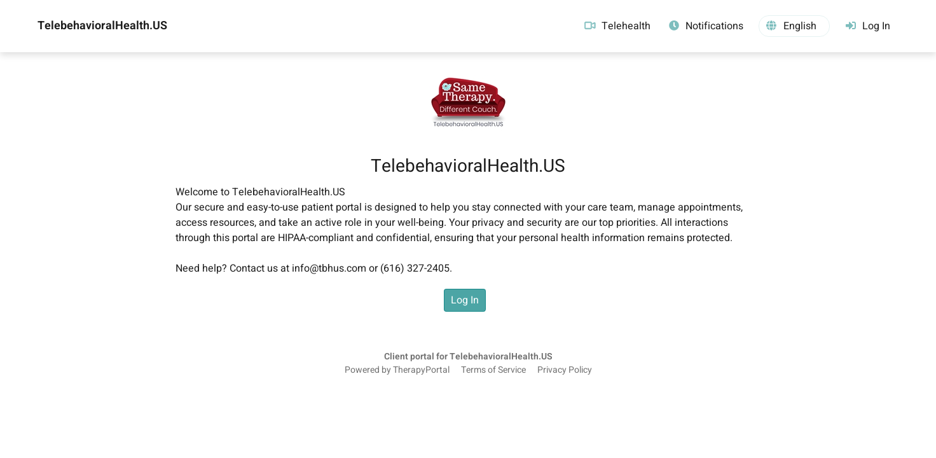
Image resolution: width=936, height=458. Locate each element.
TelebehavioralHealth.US (102, 26)
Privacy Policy (564, 370)
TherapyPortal (421, 370)
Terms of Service (493, 370)
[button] (794, 26)
